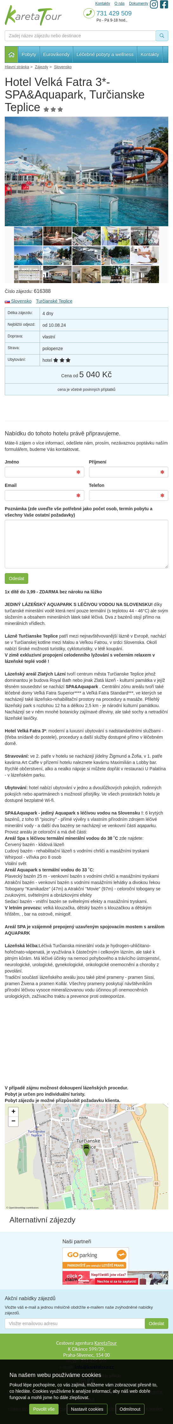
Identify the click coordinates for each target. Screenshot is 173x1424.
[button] (85, 1148)
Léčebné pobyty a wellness (104, 54)
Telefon (97, 485)
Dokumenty (138, 3)
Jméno (12, 461)
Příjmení (97, 461)
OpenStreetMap (17, 1207)
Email (10, 485)
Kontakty (149, 54)
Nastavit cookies (87, 1409)
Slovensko (18, 301)
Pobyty (29, 54)
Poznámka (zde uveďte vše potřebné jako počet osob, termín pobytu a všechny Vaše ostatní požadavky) (78, 512)
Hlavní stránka (11, 54)
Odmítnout (130, 1409)
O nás (119, 3)
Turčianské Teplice (54, 301)
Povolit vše (44, 1409)
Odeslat (16, 578)
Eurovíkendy (56, 54)
